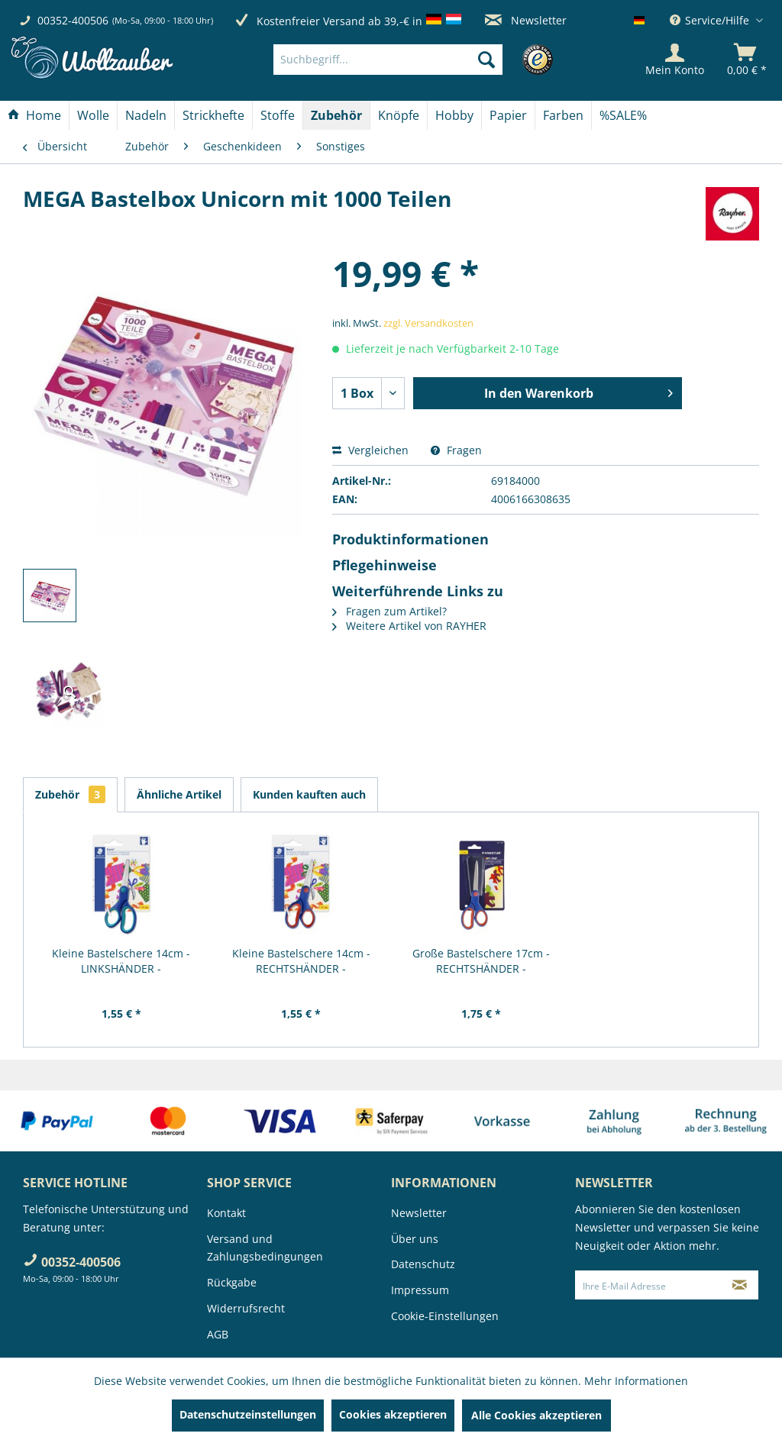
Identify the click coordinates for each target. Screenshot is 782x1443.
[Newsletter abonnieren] (740, 1284)
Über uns (414, 1239)
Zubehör (70, 794)
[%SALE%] (623, 115)
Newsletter (526, 20)
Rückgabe (232, 1282)
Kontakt (226, 1213)
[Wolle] (93, 115)
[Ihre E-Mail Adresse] (648, 1284)
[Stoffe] (277, 115)
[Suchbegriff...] (387, 59)
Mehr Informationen (636, 1381)
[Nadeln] (146, 115)
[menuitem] (411, 59)
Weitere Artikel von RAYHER (409, 625)
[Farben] (563, 115)
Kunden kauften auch (309, 794)
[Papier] (508, 115)
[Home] (34, 115)
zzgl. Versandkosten (428, 323)
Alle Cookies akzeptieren (536, 1415)
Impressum (420, 1290)
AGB (217, 1334)
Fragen (456, 450)
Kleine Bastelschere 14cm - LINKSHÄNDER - (121, 961)
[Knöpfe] (398, 115)
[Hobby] (454, 115)
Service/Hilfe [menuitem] (711, 20)
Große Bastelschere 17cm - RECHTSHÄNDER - (481, 961)
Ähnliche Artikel (179, 794)
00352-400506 (72, 20)
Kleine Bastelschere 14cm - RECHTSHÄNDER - (301, 961)
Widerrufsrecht (246, 1308)
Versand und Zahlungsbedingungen (265, 1248)
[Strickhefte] (213, 115)
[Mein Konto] (674, 59)
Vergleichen (370, 450)
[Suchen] (486, 59)
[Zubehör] (336, 115)
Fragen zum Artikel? (389, 611)
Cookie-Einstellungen (445, 1316)
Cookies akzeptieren (393, 1414)
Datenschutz (423, 1264)
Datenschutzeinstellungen (247, 1414)
